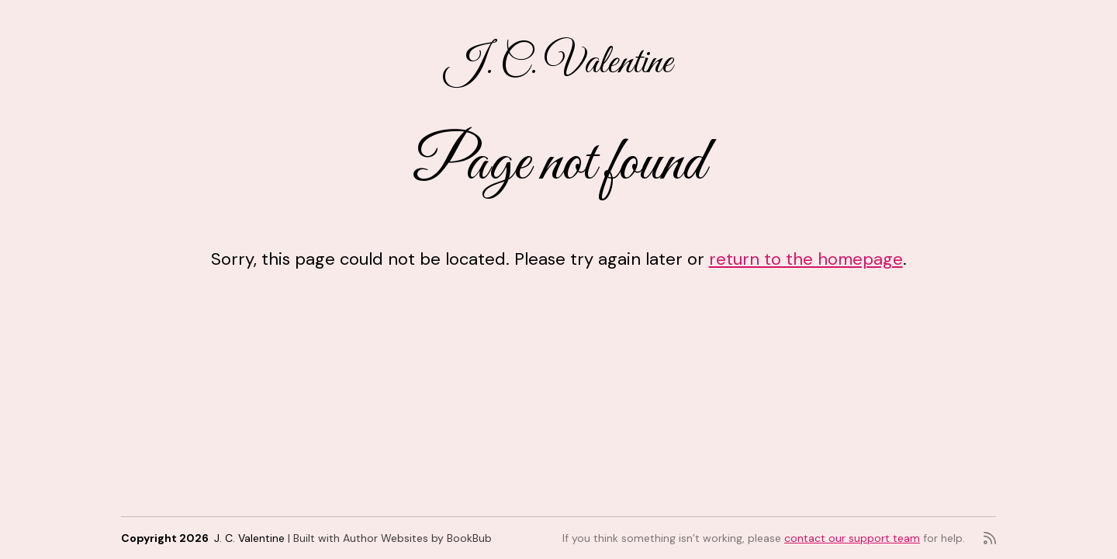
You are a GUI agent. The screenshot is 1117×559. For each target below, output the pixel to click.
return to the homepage (806, 259)
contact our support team (852, 538)
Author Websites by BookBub (417, 538)
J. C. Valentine (558, 63)
